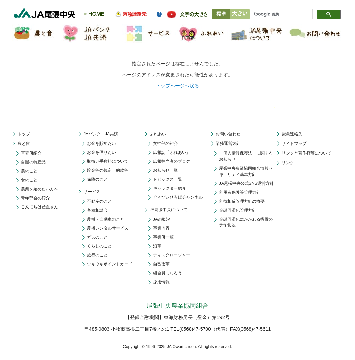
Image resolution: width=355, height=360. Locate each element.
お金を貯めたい (101, 143)
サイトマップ (294, 143)
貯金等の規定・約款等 (107, 170)
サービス (92, 191)
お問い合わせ (228, 133)
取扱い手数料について (107, 161)
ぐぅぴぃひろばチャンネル (178, 197)
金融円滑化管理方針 (237, 210)
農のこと (29, 171)
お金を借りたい (101, 152)
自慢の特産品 (33, 162)
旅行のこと (97, 255)
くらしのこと (99, 246)
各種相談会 (97, 210)
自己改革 (161, 264)
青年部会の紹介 (35, 197)
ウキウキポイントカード (109, 264)
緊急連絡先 (292, 133)
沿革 (157, 246)
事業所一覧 (163, 237)
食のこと (29, 180)
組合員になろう (167, 273)
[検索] (279, 14)
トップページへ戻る (177, 85)
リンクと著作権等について (306, 153)
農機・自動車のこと (105, 219)
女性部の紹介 (165, 143)
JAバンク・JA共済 (101, 133)
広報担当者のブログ (171, 161)
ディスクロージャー (171, 255)
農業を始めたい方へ (39, 189)
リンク (288, 162)
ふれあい (158, 133)
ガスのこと (97, 237)
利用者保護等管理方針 (239, 192)
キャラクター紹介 (169, 188)
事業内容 (161, 228)
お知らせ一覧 (165, 170)
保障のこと (97, 179)
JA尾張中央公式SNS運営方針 (246, 183)
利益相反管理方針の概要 (242, 201)
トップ (24, 133)
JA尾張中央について (168, 209)
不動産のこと (99, 201)
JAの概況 (161, 219)
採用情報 (161, 281)
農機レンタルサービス (107, 228)
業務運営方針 (228, 143)
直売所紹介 (31, 153)
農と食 (24, 143)
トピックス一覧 (167, 179)
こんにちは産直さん (39, 206)
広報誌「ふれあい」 (171, 152)
